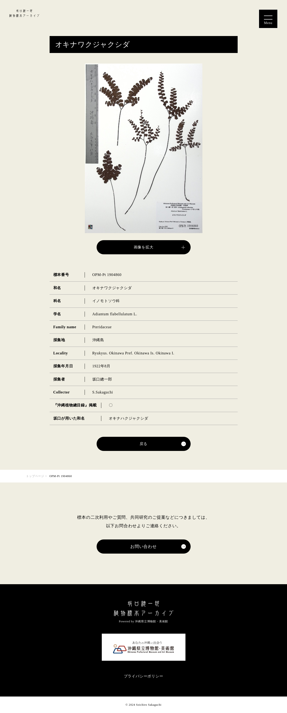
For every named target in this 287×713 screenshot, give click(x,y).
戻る (144, 444)
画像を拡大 (143, 247)
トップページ (35, 476)
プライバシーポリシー (143, 676)
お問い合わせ (143, 546)
